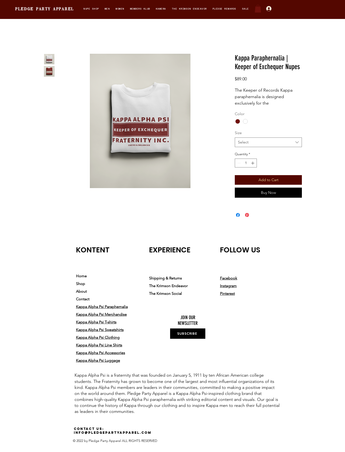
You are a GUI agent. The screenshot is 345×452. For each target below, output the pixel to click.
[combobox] (268, 142)
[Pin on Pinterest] (247, 215)
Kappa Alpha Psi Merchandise (101, 314)
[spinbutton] (246, 163)
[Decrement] (239, 163)
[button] (91, 8)
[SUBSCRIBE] (187, 333)
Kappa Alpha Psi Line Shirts (99, 345)
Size (238, 133)
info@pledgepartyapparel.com (112, 433)
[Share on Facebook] (238, 215)
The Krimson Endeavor (168, 286)
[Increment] (253, 163)
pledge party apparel (44, 9)
